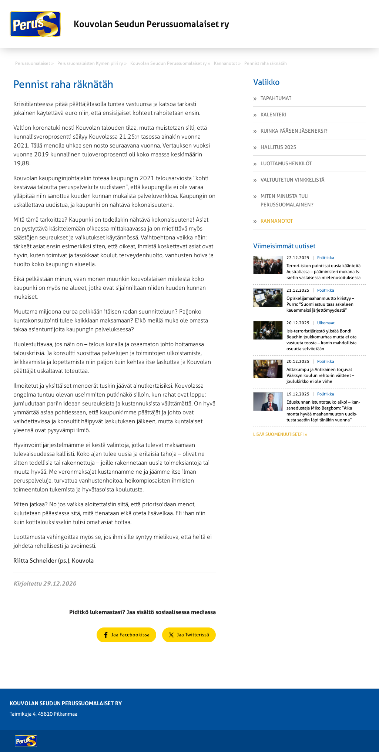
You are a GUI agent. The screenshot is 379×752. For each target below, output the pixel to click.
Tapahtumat (276, 98)
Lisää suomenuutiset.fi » (280, 434)
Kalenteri (273, 114)
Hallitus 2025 (278, 147)
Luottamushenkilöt (286, 163)
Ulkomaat (326, 323)
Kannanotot (277, 221)
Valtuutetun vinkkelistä (293, 180)
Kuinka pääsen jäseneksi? (294, 131)
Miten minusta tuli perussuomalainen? (287, 200)
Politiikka (325, 258)
